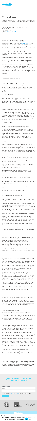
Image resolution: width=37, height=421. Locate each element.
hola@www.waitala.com (10, 31)
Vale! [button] (26, 419)
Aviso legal (10, 393)
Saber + (30, 419)
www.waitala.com (10, 33)
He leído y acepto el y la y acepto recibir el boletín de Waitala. (17, 393)
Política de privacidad (16, 393)
